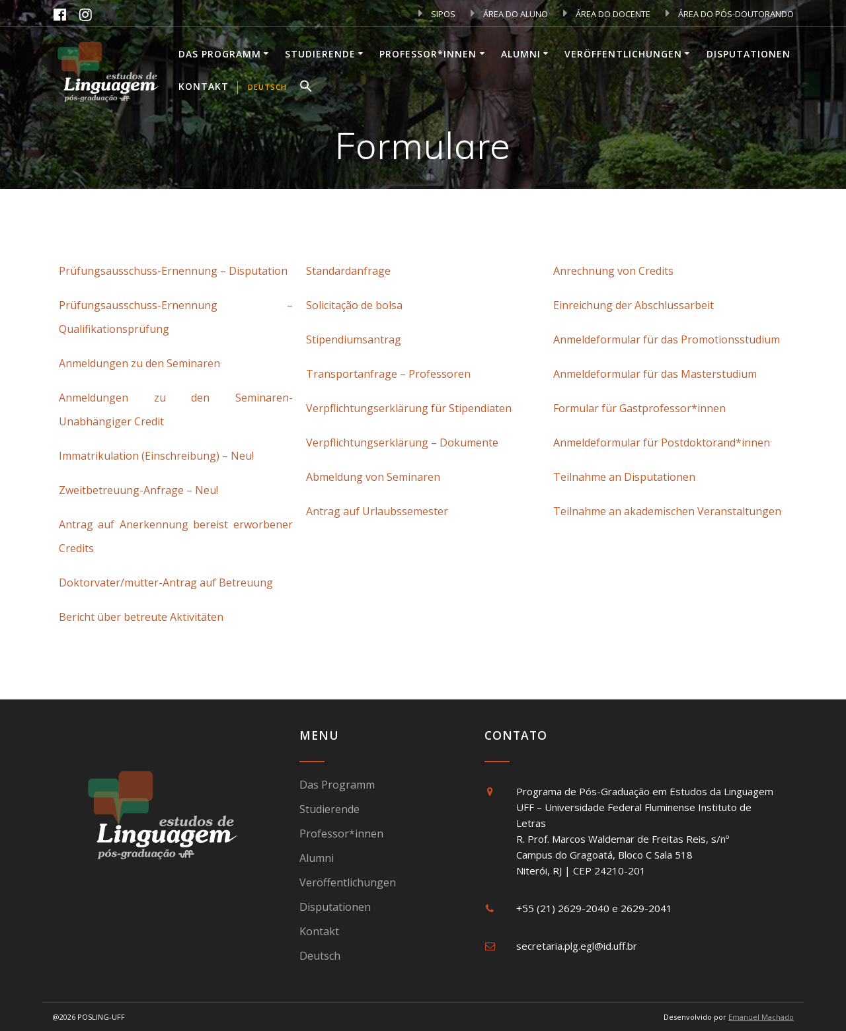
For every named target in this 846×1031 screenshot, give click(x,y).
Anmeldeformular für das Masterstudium (655, 374)
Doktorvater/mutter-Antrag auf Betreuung (166, 582)
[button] (306, 87)
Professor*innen (428, 54)
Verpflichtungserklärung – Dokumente (402, 442)
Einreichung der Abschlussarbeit (633, 305)
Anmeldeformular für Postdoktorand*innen (661, 442)
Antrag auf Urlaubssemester (377, 511)
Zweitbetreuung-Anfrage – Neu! (138, 490)
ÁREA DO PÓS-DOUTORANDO (730, 14)
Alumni (521, 54)
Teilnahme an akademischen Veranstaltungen (667, 511)
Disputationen (748, 54)
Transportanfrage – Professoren (388, 374)
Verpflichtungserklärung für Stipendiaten (409, 408)
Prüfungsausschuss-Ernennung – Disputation (173, 271)
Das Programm (219, 54)
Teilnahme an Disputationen (624, 477)
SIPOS (436, 14)
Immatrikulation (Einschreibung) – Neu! (156, 455)
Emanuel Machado (761, 1017)
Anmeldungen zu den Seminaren (139, 363)
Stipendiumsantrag (353, 339)
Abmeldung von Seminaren (373, 477)
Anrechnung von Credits (613, 271)
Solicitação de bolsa (354, 305)
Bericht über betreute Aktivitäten (141, 617)
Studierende (320, 54)
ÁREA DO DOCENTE (606, 14)
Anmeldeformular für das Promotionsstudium (666, 339)
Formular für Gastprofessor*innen (639, 408)
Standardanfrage (348, 271)
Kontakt (203, 86)
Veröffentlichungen (623, 54)
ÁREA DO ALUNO (509, 14)
